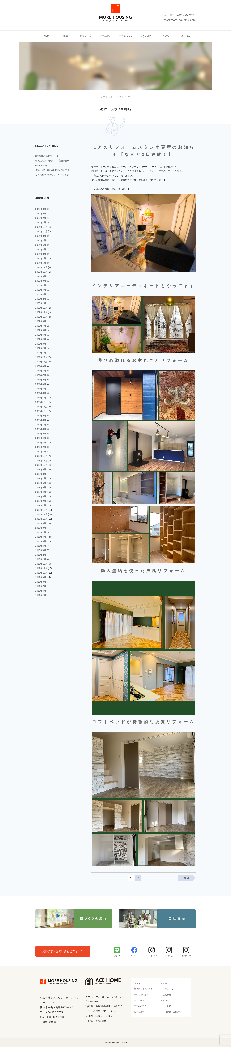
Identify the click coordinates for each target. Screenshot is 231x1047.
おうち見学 (145, 36)
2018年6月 (40, 537)
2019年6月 (40, 483)
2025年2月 (40, 218)
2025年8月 (40, 209)
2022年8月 (40, 321)
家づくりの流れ (141, 995)
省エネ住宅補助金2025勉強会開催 (52, 170)
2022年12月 (41, 307)
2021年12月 (41, 357)
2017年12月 (41, 563)
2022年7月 (40, 325)
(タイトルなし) (42, 165)
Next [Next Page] (186, 878)
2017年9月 (40, 577)
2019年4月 (40, 492)
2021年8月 (40, 370)
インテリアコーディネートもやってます (143, 285)
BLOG (166, 36)
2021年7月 (40, 375)
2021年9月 (40, 366)
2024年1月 (40, 263)
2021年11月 (41, 361)
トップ (137, 983)
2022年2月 (40, 348)
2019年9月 (40, 469)
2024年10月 (41, 231)
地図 (114, 180)
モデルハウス (125, 36)
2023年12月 (41, 267)
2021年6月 (40, 379)
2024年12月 (41, 227)
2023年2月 (40, 299)
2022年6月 (40, 330)
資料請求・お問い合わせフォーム (62, 951)
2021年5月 (40, 384)
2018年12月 (41, 510)
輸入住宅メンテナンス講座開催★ (52, 160)
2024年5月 (40, 245)
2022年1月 (40, 352)
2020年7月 (40, 424)
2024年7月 (40, 240)
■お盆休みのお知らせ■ (46, 156)
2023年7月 (40, 285)
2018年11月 (41, 514)
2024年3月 (40, 254)
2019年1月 (40, 505)
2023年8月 (40, 281)
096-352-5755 (182, 15)
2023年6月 (40, 290)
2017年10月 (41, 572)
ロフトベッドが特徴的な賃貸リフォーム (143, 721)
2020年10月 (41, 411)
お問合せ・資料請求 (172, 1012)
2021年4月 (40, 388)
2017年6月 (40, 590)
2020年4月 (40, 438)
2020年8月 (40, 420)
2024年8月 (40, 236)
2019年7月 (40, 478)
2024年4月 (40, 249)
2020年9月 (40, 415)
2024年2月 (40, 258)
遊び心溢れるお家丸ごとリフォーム (143, 360)
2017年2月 (40, 595)
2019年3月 (40, 496)
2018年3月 (40, 550)
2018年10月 (41, 519)
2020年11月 (41, 406)
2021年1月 (40, 397)
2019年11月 (41, 460)
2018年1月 (40, 559)
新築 (65, 36)
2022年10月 (41, 316)
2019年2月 (40, 501)
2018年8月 (40, 528)
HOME (45, 36)
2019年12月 (41, 456)
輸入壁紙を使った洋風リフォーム (143, 570)
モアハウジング (115, 9)
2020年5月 (40, 433)
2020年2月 (40, 447)
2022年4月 (40, 339)
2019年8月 (40, 474)
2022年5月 (40, 334)
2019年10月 (41, 465)
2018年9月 (40, 523)
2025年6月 (40, 213)
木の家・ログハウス (143, 989)
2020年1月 (40, 451)
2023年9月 (40, 276)
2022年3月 (40, 343)
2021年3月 (40, 393)
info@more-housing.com (179, 19)
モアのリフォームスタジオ (172, 171)
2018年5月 (40, 541)
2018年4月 (40, 546)
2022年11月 (41, 312)
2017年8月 (40, 581)
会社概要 (185, 36)
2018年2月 (40, 554)
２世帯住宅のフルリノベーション (52, 175)
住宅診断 (167, 995)
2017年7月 (40, 586)
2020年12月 (41, 402)
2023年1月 (40, 303)
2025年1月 (40, 222)
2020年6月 (40, 429)
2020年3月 (40, 442)
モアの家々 (105, 36)
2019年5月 (40, 487)
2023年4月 (40, 294)
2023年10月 (41, 272)
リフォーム (85, 36)
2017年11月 (41, 568)
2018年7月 (40, 532)
